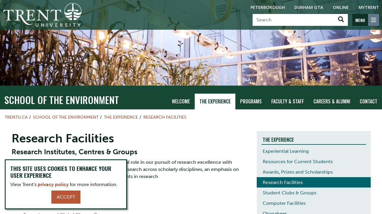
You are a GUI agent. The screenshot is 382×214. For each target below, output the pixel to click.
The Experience (215, 101)
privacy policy (53, 184)
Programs (251, 101)
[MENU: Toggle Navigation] (365, 20)
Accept (66, 197)
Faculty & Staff (287, 101)
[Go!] (341, 20)
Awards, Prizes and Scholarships (298, 172)
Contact (368, 101)
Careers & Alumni (331, 101)
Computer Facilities (284, 203)
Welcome (181, 101)
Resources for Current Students (298, 161)
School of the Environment (61, 100)
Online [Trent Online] (341, 7)
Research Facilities (164, 117)
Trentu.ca (16, 117)
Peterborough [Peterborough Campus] (268, 7)
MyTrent (369, 7)
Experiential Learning (286, 151)
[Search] (293, 20)
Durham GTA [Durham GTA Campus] (308, 7)
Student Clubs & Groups (289, 193)
